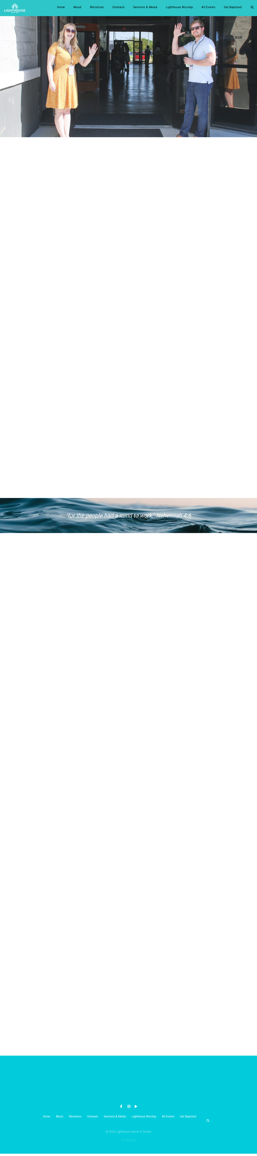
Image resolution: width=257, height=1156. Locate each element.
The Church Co (128, 1142)
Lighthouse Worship (179, 8)
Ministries (97, 8)
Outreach (118, 8)
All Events (208, 8)
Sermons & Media (145, 8)
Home (61, 8)
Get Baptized (233, 8)
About (77, 8)
